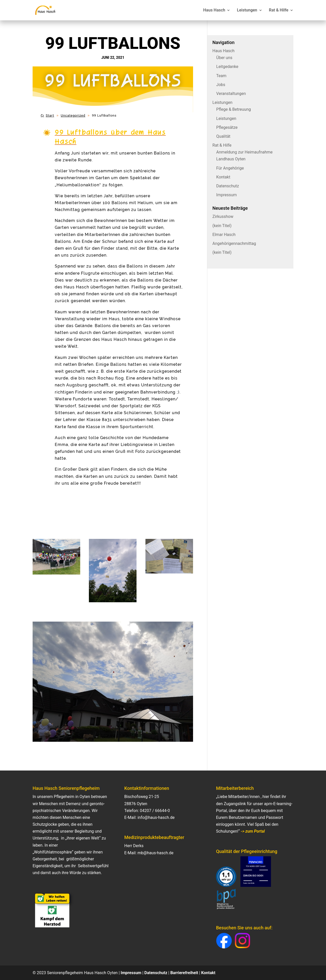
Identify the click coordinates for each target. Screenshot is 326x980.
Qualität (223, 136)
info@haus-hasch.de (156, 817)
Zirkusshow (222, 216)
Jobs (220, 84)
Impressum (226, 194)
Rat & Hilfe (278, 10)
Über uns (224, 57)
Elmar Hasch (224, 234)
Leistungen (247, 10)
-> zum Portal (253, 831)
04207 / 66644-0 (155, 810)
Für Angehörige (230, 168)
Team (221, 75)
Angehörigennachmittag (234, 243)
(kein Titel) (222, 225)
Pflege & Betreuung (233, 109)
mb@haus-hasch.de (155, 852)
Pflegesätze (227, 127)
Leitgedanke (227, 66)
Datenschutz (227, 186)
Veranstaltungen (231, 93)
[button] (224, 941)
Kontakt (223, 177)
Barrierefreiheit (184, 972)
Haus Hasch (214, 10)
